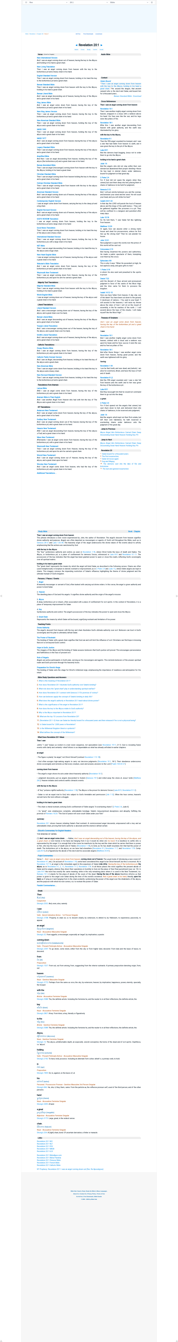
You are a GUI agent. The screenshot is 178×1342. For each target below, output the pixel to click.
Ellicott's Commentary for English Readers (54, 831)
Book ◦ (131, 531)
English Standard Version (47, 76)
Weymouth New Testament (47, 273)
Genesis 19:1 (92, 778)
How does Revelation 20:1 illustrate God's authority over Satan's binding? (67, 685)
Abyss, (120, 86)
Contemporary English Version (49, 201)
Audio (76, 49)
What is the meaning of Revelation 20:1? (54, 681)
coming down (124, 84)
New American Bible (45, 366)
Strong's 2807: (43, 1013)
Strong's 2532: (43, 903)
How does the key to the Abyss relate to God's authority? (61, 708)
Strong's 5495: (43, 1104)
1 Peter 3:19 (105, 270)
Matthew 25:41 (103, 851)
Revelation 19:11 (109, 745)
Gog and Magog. (108, 461)
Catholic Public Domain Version (49, 357)
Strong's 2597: (43, 949)
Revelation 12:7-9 (44, 864)
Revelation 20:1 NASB (45, 1149)
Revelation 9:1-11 (129, 554)
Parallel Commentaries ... (46, 885)
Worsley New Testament (46, 464)
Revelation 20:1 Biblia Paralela (49, 1158)
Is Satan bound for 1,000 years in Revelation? (58, 724)
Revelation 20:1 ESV (45, 1146)
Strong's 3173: (43, 1118)
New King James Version (47, 111)
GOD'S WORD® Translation (47, 219)
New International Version (47, 58)
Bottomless (120, 432)
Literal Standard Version (46, 308)
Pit (137, 435)
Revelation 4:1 (42, 862)
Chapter (137, 531)
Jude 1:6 (103, 164)
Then (103, 84)
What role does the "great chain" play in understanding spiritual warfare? (67, 689)
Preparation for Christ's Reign (48, 667)
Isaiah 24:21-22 (106, 201)
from (133, 84)
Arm (113, 432)
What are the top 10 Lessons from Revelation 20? (59, 716)
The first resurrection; (110, 456)
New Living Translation (46, 67)
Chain (134, 432)
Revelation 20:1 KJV (45, 1151)
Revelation (32, 34)
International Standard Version (49, 237)
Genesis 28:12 (43, 543)
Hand (117, 435)
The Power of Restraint (46, 638)
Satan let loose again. (110, 459)
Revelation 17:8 (128, 848)
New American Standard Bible (48, 120)
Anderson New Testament (47, 410)
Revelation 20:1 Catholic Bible (49, 1165)
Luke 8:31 (104, 150)
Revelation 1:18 (106, 366)
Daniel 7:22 (104, 279)
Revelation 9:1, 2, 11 (55, 867)
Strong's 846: (42, 1087)
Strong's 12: (42, 1042)
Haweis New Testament (46, 428)
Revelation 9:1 (105, 139)
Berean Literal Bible (44, 94)
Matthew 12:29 (106, 226)
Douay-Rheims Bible (45, 348)
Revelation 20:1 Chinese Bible (49, 1160)
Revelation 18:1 (106, 123)
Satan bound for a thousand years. (115, 454)
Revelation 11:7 (111, 848)
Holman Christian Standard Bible (49, 183)
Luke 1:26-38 (58, 543)
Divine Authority (43, 628)
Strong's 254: (42, 1133)
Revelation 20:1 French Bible (48, 1163)
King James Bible (44, 103)
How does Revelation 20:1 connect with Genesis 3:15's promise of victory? (68, 693)
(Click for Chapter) (48, 54)
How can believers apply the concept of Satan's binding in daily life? (65, 697)
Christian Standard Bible (46, 174)
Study (89, 49)
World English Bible (44, 295)
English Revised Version (46, 210)
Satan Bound (105, 81)
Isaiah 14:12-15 (106, 292)
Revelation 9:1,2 (106, 378)
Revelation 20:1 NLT (45, 1144)
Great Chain (43, 617)
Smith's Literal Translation (47, 335)
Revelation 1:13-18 (92, 757)
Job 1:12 (110, 794)
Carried (128, 432)
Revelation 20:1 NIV (45, 1141)
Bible (26, 34)
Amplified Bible (43, 156)
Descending (105, 435)
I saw (108, 84)
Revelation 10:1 (106, 109)
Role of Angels (43, 657)
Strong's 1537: (43, 966)
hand (137, 86)
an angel (114, 84)
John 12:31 (104, 240)
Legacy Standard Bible (46, 147)
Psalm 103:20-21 (118, 764)
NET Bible (41, 246)
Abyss (102, 432)
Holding (129, 435)
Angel (108, 432)
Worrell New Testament (46, 455)
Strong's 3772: (43, 982)
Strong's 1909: (43, 1073)
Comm (95, 49)
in (130, 86)
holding (126, 86)
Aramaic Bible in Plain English (48, 397)
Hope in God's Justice (45, 648)
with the (103, 86)
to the (113, 86)
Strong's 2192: (43, 1059)
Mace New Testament (45, 437)
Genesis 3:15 (105, 190)
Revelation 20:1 (43, 823)
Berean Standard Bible (45, 85)
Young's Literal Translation (47, 326)
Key (134, 435)
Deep (139, 432)
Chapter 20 (40, 34)
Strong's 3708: (43, 918)
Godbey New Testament (46, 419)
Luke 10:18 (104, 217)
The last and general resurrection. (116, 469)
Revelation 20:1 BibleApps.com (49, 1155)
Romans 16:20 (51, 813)
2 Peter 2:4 (104, 178)
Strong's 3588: (43, 999)
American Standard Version (47, 192)
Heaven (122, 435)
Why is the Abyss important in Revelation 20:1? (57, 712)
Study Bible (42, 531)
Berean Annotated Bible (46, 165)
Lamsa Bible (42, 388)
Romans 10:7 (42, 874)
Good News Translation (46, 228)
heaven (138, 84)
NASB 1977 (41, 138)
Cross (82, 49)
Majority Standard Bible (46, 286)
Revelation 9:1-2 (128, 790)
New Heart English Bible (46, 255)
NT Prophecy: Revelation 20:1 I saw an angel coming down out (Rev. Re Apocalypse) (70, 1169)
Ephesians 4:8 (105, 261)
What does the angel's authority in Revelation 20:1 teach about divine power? (69, 701)
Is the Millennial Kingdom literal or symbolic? (57, 728)
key (109, 86)
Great (112, 435)
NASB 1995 (41, 129)
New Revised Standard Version (49, 375)
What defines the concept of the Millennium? (57, 732)
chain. (107, 89)
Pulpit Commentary (45, 856)
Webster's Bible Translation (48, 264)
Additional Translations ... (46, 473)
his (133, 86)
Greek (101, 49)
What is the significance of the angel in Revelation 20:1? (61, 705)
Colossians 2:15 (106, 249)
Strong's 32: (42, 934)
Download (137, 96)
